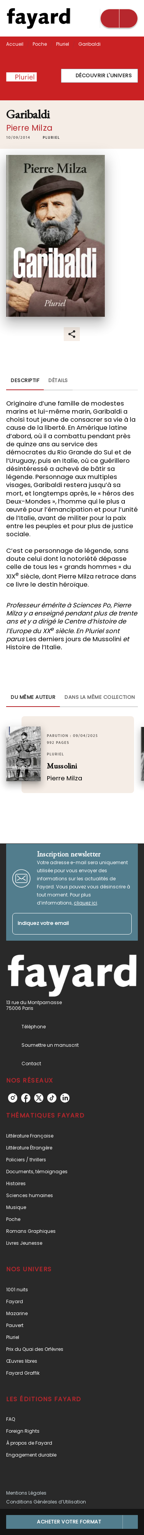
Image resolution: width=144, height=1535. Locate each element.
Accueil (14, 44)
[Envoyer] (122, 924)
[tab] (25, 381)
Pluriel (62, 44)
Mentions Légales (26, 1493)
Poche (40, 44)
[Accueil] (38, 18)
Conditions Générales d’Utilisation (46, 1501)
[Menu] (119, 18)
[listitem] (12, 1097)
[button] (99, 76)
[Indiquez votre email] (62, 924)
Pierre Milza (29, 127)
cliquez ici (85, 903)
